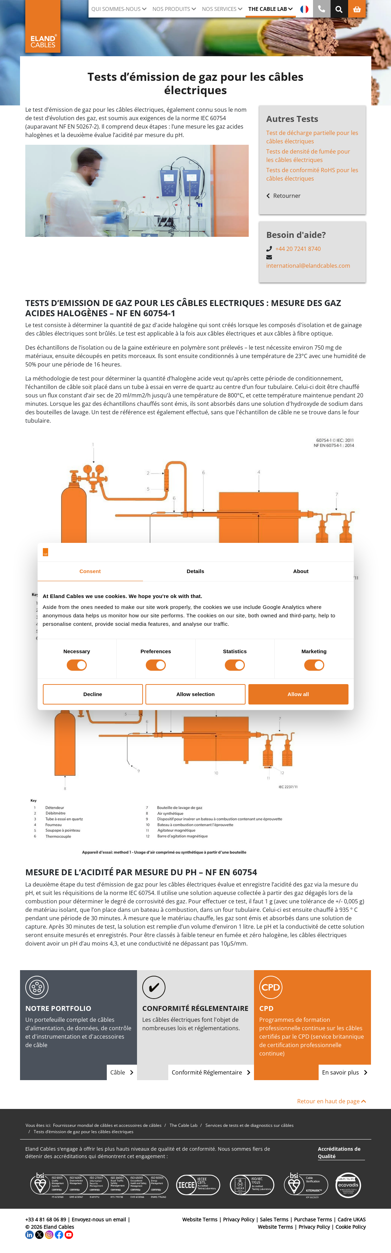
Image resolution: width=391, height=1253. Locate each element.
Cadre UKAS (352, 1219)
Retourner (283, 196)
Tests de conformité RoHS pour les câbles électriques (312, 174)
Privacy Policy (238, 1219)
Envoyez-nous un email (99, 1219)
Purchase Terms (313, 1219)
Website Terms (199, 1219)
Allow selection (195, 694)
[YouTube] (69, 1234)
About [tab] (301, 571)
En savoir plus (344, 1072)
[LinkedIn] (29, 1234)
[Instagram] (49, 1234)
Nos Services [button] (219, 8)
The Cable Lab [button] (267, 8)
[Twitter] (39, 1234)
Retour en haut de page (331, 1101)
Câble (121, 1072)
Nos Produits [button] (171, 8)
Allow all (298, 694)
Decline (92, 694)
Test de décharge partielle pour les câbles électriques (312, 137)
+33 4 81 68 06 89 (45, 1219)
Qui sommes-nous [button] (116, 8)
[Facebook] (59, 1234)
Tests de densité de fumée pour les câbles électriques (308, 156)
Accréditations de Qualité (339, 1152)
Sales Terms (274, 1219)
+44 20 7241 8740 (298, 249)
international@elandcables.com (308, 266)
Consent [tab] (90, 571)
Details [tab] (195, 571)
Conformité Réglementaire (211, 1072)
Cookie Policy (350, 1226)
